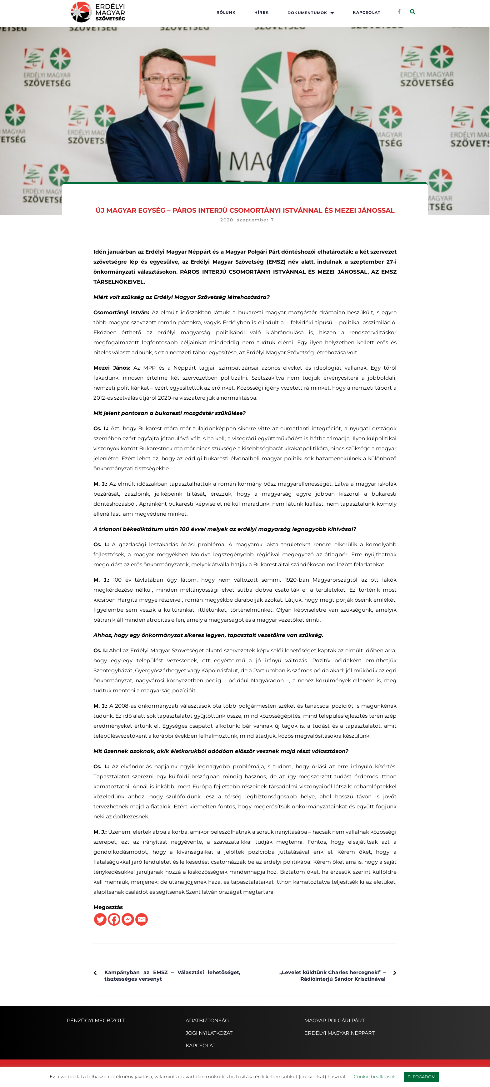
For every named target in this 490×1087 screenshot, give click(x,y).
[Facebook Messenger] (128, 919)
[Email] (141, 919)
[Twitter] (100, 919)
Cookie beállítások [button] (375, 1076)
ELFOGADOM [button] (421, 1076)
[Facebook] (114, 919)
